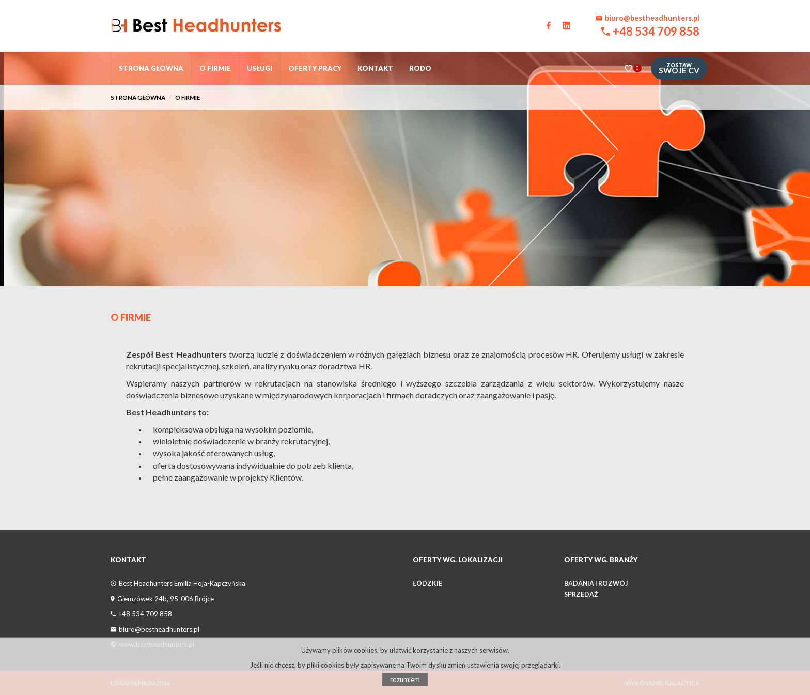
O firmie (215, 68)
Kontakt (375, 68)
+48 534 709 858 (656, 31)
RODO (420, 68)
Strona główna (151, 68)
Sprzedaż (581, 594)
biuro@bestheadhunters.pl (652, 17)
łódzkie (427, 584)
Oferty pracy (314, 68)
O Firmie (131, 317)
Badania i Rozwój (596, 584)
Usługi (259, 68)
